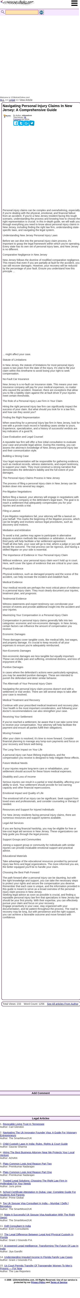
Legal (12, 100)
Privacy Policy (38, 1282)
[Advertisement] (39, 52)
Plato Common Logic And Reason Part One (27, 1172)
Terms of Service (59, 1282)
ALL (2, 100)
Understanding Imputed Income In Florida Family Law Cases (38, 1257)
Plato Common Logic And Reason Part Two (27, 1163)
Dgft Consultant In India (17, 1226)
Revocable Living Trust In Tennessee (23, 1124)
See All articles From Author (62, 1003)
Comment (17, 119)
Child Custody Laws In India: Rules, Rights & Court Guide (35, 1143)
